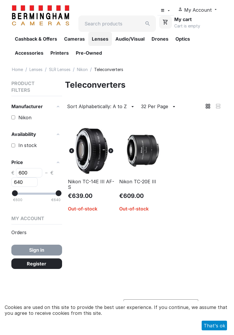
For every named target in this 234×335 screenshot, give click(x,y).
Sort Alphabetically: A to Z (101, 106)
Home (17, 69)
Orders (19, 232)
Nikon (82, 69)
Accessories (29, 53)
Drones (160, 39)
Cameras (74, 39)
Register (36, 264)
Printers (59, 53)
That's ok (214, 326)
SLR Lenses (60, 69)
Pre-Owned (89, 53)
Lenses (100, 39)
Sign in (36, 250)
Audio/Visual (130, 39)
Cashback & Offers (36, 39)
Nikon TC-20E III (137, 181)
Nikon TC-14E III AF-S (91, 184)
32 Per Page (159, 106)
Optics (182, 39)
